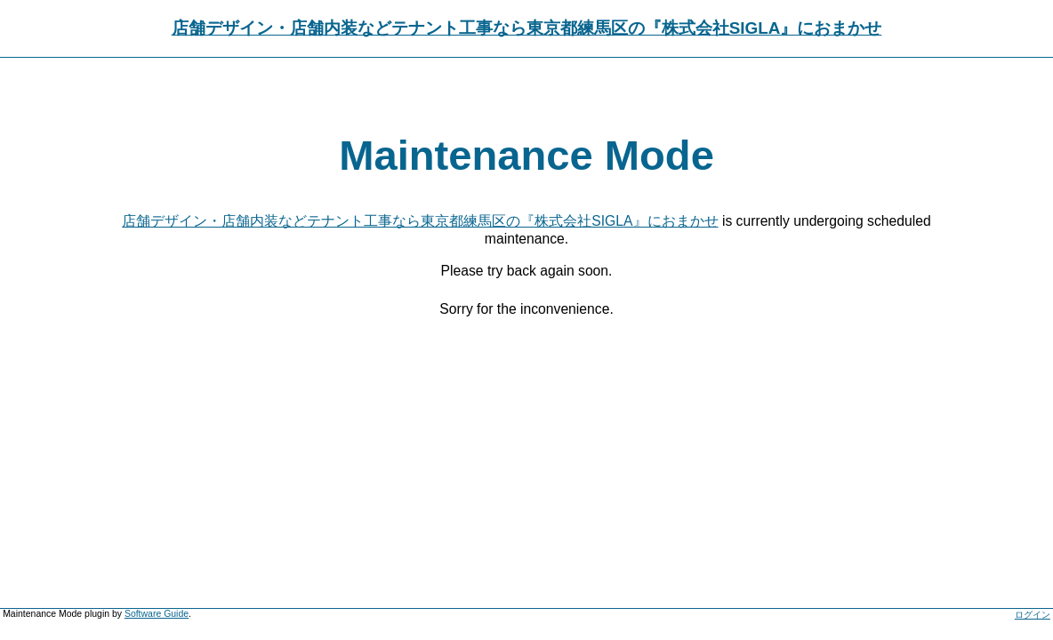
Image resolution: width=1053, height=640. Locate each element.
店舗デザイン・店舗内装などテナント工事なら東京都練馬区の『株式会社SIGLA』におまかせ (527, 28)
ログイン (1032, 615)
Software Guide (157, 614)
